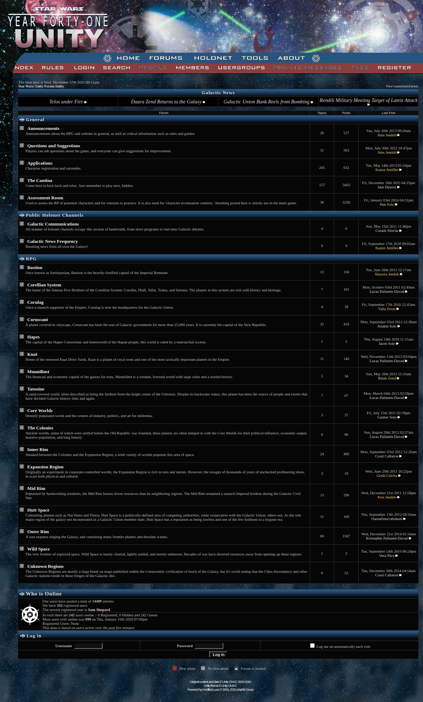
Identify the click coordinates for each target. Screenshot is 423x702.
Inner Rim (37, 449)
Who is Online (44, 594)
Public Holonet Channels (55, 215)
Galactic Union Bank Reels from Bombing (268, 101)
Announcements (43, 128)
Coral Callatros (387, 456)
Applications (39, 163)
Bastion (34, 267)
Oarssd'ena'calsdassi (386, 518)
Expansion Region (45, 466)
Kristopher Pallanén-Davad (387, 538)
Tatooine (36, 389)
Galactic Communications (53, 224)
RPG (31, 258)
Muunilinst (38, 371)
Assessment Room (45, 197)
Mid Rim (36, 488)
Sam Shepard (99, 609)
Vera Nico (386, 555)
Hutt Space (38, 510)
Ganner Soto (386, 417)
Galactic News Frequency (52, 241)
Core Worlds (40, 410)
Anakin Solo (386, 326)
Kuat (32, 354)
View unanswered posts (402, 86)
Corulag (35, 302)
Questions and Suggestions (53, 145)
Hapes (33, 336)
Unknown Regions (45, 566)
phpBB (216, 689)
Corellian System (44, 284)
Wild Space (38, 549)
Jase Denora (387, 187)
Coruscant (37, 319)
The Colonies (40, 427)
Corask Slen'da (387, 230)
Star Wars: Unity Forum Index (41, 86)
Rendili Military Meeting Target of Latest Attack (369, 101)
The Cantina (39, 180)
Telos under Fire (67, 101)
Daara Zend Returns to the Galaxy (168, 101)
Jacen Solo (387, 343)
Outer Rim (38, 531)
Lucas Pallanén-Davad (387, 291)
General (35, 119)
